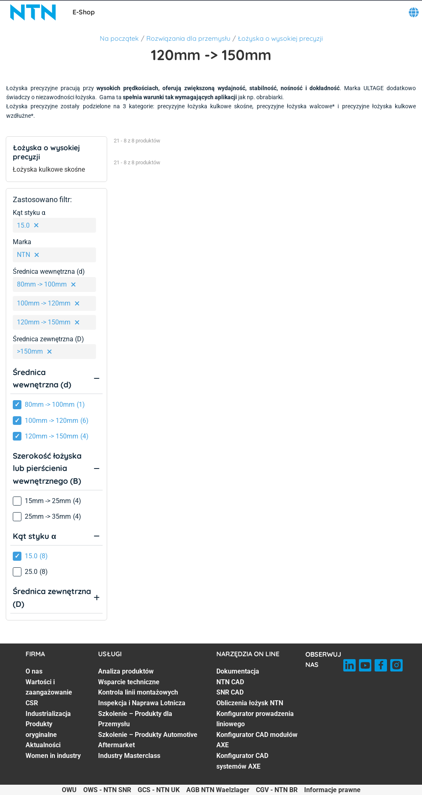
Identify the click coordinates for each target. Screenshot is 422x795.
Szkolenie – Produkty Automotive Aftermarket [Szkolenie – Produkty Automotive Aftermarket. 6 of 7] (147, 740)
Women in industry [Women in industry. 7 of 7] (53, 756)
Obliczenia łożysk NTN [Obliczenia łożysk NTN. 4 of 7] (249, 703)
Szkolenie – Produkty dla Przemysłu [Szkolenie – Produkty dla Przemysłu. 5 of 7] (135, 719)
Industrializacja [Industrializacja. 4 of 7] (48, 714)
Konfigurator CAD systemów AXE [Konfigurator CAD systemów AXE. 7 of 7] (242, 761)
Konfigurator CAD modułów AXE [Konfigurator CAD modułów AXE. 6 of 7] (257, 740)
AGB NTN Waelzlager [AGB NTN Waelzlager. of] (217, 790)
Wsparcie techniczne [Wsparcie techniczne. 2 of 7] (128, 682)
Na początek (119, 38)
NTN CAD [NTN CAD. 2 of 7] (230, 682)
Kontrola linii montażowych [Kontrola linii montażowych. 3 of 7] (138, 692)
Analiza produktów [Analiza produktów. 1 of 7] (126, 671)
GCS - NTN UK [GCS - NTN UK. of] (159, 790)
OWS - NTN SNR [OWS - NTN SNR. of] (107, 790)
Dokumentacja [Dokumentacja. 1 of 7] (237, 671)
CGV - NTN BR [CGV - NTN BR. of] (277, 790)
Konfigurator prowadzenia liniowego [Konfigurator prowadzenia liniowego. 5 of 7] (255, 719)
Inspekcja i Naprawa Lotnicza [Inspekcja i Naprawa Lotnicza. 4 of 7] (141, 703)
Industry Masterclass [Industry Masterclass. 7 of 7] (129, 756)
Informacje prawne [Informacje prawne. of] (332, 790)
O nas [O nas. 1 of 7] (34, 671)
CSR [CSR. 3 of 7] (32, 703)
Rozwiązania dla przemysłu (188, 38)
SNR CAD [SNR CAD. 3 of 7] (230, 692)
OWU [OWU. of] (69, 790)
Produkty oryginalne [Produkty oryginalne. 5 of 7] (41, 729)
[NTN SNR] (33, 12)
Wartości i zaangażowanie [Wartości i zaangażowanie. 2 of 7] (49, 687)
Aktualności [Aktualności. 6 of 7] (43, 745)
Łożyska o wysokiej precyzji (280, 38)
